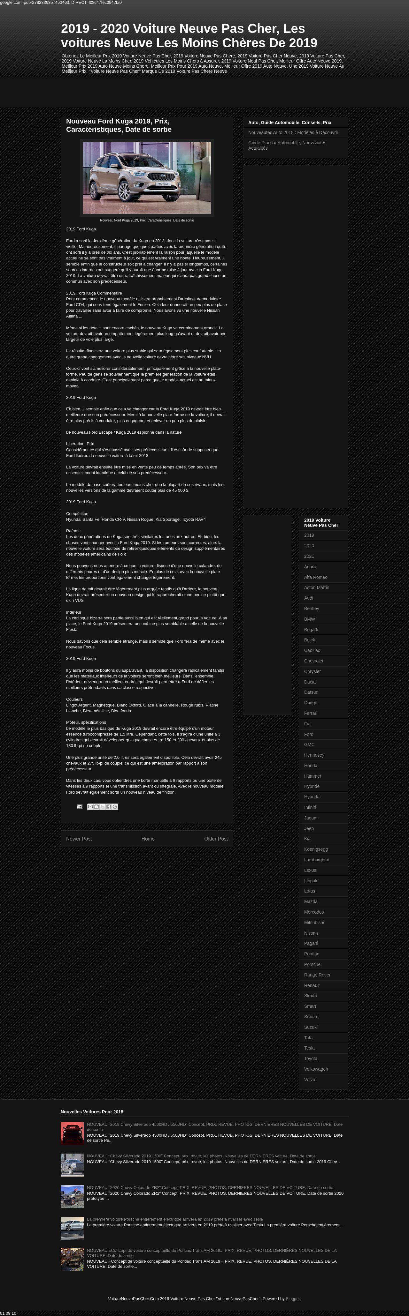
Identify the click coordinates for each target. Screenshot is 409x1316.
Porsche (312, 964)
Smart (310, 1006)
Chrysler (312, 671)
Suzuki (311, 1027)
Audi (308, 598)
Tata (308, 1037)
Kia (307, 838)
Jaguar (311, 817)
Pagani (311, 943)
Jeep (309, 828)
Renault (312, 985)
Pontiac (311, 953)
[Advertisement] (177, 91)
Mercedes (314, 912)
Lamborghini (316, 859)
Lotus (309, 891)
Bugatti (311, 629)
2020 (309, 545)
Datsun (311, 692)
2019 (309, 535)
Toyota (310, 1058)
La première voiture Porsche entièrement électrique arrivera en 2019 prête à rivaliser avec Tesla (175, 1219)
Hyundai (312, 796)
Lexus (310, 870)
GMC (309, 744)
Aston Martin (316, 587)
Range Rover (317, 974)
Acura (310, 566)
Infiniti (310, 807)
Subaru (311, 1016)
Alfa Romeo (316, 577)
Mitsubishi (314, 922)
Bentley (311, 608)
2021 (309, 556)
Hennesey (314, 755)
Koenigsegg (316, 849)
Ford (308, 734)
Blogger (293, 1298)
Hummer (312, 776)
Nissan (311, 933)
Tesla (309, 1048)
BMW (309, 619)
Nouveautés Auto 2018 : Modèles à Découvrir (293, 132)
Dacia (310, 681)
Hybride (312, 786)
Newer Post (79, 838)
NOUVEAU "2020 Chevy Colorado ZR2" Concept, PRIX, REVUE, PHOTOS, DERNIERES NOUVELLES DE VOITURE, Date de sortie (210, 1187)
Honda (310, 765)
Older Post (216, 838)
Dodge (310, 702)
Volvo (309, 1079)
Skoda (310, 995)
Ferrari (310, 713)
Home (148, 838)
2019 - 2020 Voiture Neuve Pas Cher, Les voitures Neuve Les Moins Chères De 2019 (189, 35)
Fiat (308, 723)
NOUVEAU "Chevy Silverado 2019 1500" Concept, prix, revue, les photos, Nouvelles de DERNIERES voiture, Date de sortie (201, 1156)
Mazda (311, 901)
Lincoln (311, 880)
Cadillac (312, 650)
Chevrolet (313, 660)
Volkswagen (316, 1069)
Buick (309, 639)
